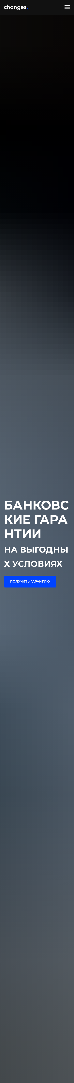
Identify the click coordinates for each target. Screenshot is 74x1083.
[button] (30, 581)
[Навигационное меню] (67, 7)
